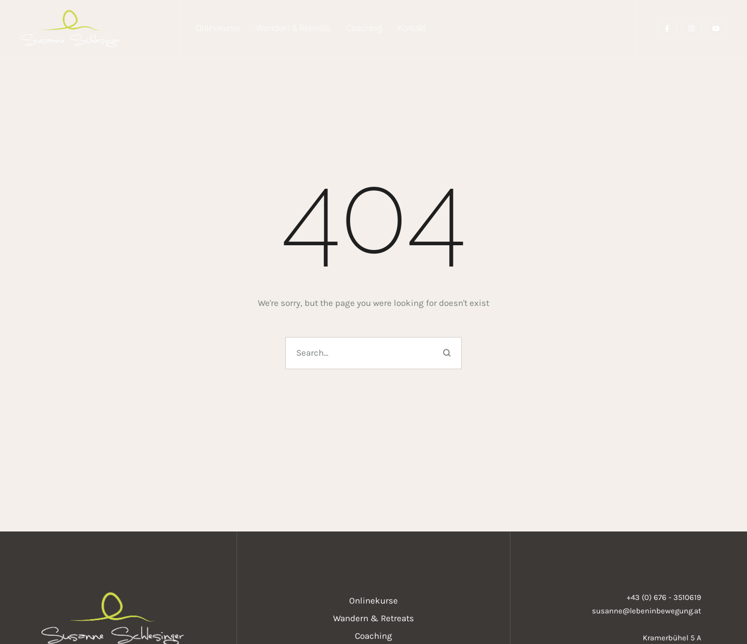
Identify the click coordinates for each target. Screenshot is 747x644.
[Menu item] (218, 28)
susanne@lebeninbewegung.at (646, 610)
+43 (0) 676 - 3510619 (664, 597)
